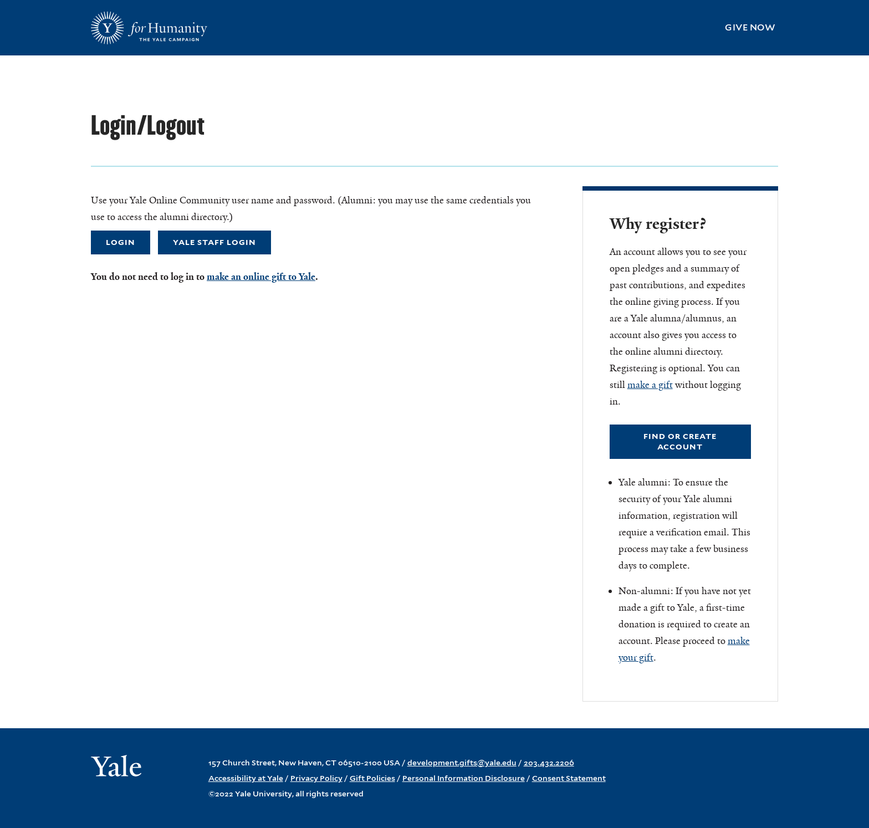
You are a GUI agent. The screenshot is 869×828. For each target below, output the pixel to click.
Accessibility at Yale (245, 778)
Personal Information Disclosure (463, 778)
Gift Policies (372, 778)
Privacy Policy (316, 778)
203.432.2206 (549, 762)
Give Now (750, 27)
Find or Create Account (680, 441)
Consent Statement (569, 778)
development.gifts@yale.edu (462, 762)
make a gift (650, 385)
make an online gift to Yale (261, 276)
